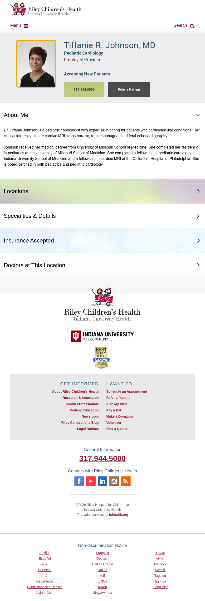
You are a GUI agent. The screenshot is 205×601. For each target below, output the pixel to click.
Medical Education (84, 410)
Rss (126, 481)
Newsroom (90, 416)
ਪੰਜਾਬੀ (160, 558)
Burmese (44, 570)
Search (180, 25)
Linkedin (102, 481)
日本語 (102, 581)
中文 (44, 576)
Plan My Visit (116, 404)
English (44, 553)
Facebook (79, 481)
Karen (102, 587)
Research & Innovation (81, 398)
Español (45, 558)
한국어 (160, 553)
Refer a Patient (129, 89)
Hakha (102, 570)
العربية (44, 564)
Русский (160, 564)
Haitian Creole (102, 564)
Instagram (114, 481)
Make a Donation (119, 416)
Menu (15, 25)
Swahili (160, 570)
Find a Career (116, 429)
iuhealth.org (118, 515)
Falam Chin (45, 593)
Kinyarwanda (102, 593)
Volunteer (114, 422)
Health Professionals (82, 404)
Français (102, 553)
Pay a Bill (113, 410)
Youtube (91, 481)
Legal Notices (88, 429)
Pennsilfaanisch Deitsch (45, 587)
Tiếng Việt (160, 587)
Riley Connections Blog (80, 422)
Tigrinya (160, 581)
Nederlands (45, 581)
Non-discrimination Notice (102, 545)
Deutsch (102, 558)
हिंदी (102, 576)
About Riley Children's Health (75, 391)
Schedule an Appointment (126, 391)
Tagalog (160, 576)
